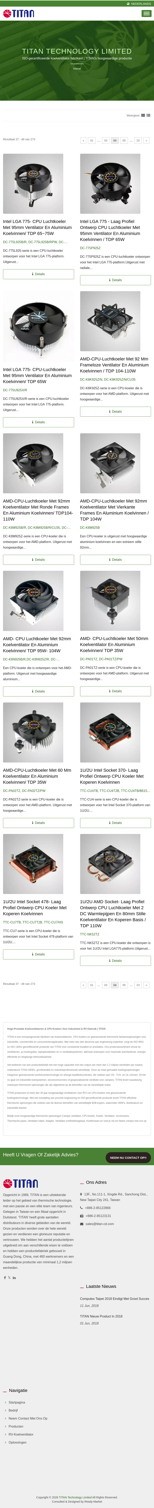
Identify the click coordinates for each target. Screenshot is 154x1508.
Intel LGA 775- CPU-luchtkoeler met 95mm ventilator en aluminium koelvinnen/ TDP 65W (37, 375)
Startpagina (17, 1402)
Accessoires (122, 1116)
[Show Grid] (143, 115)
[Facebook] (5, 1278)
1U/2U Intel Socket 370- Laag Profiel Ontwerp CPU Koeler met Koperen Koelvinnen (112, 776)
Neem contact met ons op (132, 1121)
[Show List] (148, 115)
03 (105, 140)
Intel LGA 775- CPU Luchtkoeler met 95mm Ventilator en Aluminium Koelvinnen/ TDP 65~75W (37, 227)
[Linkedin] (14, 1278)
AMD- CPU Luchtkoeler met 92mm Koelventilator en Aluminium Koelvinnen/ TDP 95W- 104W (37, 644)
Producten (16, 1426)
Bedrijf (13, 1410)
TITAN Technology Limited (75, 1497)
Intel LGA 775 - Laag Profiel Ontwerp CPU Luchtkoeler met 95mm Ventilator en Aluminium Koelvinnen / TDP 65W (110, 230)
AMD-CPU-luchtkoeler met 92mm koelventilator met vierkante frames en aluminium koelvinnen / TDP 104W (114, 510)
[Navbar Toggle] (147, 13)
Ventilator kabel (36, 1121)
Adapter (50, 1121)
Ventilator (109, 1116)
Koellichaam (92, 1121)
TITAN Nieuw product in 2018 (101, 1316)
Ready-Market (93, 1501)
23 (138, 140)
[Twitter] (9, 1278)
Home (77, 68)
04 (114, 140)
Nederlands (141, 3)
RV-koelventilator (21, 1434)
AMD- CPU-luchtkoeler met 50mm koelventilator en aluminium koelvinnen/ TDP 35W (114, 644)
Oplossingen (18, 1442)
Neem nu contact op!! (128, 1157)
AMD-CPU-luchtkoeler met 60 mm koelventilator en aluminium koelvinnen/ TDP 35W (37, 776)
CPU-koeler (88, 1116)
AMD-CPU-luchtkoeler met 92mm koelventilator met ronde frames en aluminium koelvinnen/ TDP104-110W (38, 510)
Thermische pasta (16, 1121)
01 (91, 140)
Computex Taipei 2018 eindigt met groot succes (114, 1298)
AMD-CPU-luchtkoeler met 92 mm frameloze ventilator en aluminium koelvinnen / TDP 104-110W (114, 364)
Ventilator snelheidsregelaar (70, 1121)
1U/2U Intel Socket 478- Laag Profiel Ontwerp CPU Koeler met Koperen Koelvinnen (35, 907)
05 (124, 140)
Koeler (99, 1116)
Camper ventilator (71, 1116)
